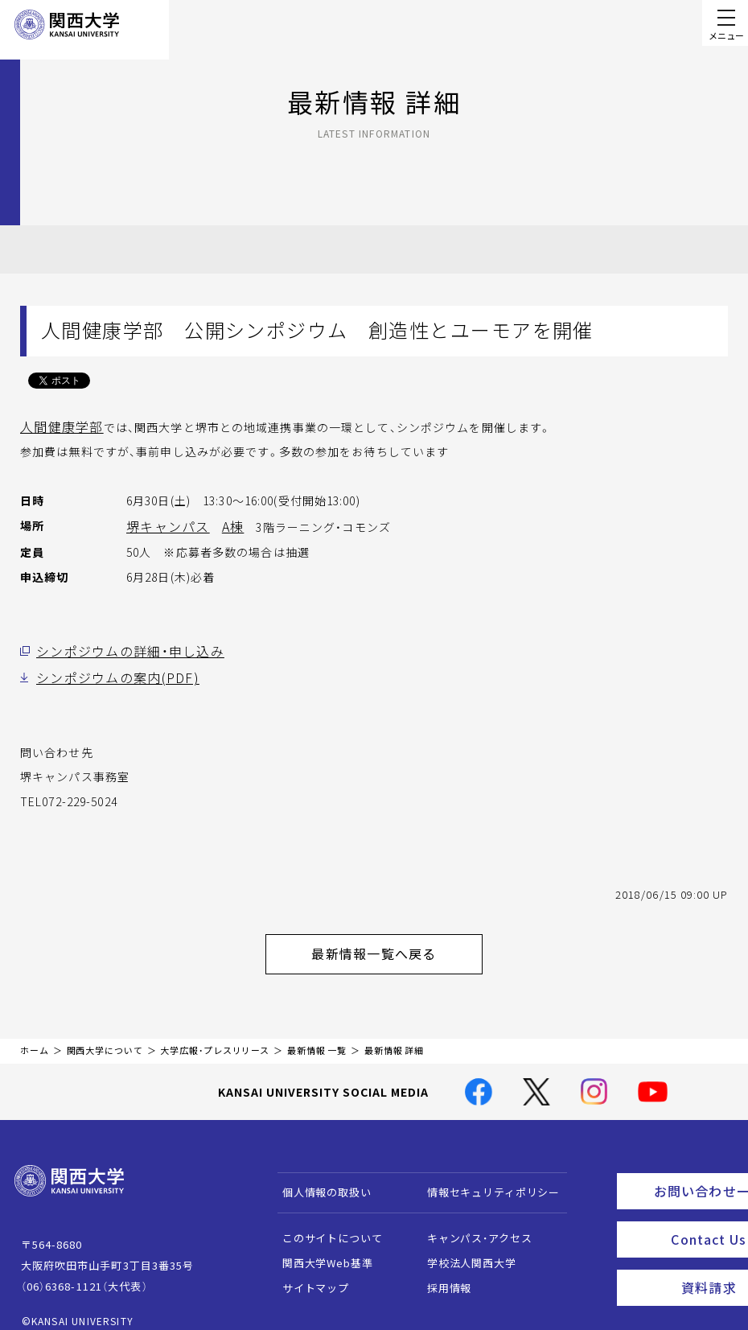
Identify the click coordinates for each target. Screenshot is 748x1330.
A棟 (221, 524)
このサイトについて (324, 1223)
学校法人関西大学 (463, 1248)
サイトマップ (307, 1273)
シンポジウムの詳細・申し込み (118, 647)
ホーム (34, 1036)
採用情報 (441, 1273)
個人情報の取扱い (319, 1177)
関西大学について (105, 1036)
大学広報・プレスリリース (214, 1036)
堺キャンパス (162, 524)
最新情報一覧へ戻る (395, 943)
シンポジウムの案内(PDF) (106, 672)
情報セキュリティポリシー (485, 1177)
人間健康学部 (56, 426)
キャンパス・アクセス (471, 1223)
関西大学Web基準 (319, 1248)
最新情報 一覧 (317, 1036)
